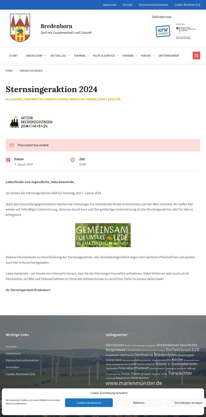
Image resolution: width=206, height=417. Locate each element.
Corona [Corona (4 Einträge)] (131, 350)
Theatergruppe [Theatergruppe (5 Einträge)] (140, 374)
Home (9, 70)
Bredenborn (57, 26)
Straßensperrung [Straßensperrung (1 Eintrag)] (113, 374)
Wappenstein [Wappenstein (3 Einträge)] (123, 378)
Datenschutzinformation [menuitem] (153, 5)
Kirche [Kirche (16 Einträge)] (177, 359)
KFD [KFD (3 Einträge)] (168, 360)
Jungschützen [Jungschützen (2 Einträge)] (158, 360)
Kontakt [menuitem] (127, 5)
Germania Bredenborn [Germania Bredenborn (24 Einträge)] (155, 354)
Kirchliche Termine (83, 99)
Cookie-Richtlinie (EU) (20, 374)
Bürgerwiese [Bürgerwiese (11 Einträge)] (115, 349)
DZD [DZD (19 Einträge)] (195, 349)
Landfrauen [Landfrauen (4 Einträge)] (136, 364)
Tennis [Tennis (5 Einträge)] (125, 374)
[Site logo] (20, 41)
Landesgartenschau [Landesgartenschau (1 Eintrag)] (120, 364)
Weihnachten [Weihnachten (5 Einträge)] (140, 378)
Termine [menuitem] (79, 55)
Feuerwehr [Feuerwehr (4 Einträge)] (113, 355)
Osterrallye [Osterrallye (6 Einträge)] (126, 368)
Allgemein (15, 99)
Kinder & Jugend (56, 99)
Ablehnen (138, 403)
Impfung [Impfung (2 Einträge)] (138, 360)
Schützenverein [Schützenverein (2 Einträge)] (157, 368)
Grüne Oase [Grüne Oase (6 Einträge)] (113, 360)
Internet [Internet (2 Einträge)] (147, 360)
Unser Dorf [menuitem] (34, 55)
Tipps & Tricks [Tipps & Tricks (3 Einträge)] (159, 374)
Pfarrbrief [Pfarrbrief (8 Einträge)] (141, 368)
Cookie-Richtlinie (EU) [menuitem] (187, 5)
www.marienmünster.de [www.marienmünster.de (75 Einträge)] (134, 382)
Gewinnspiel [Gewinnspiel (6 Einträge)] (185, 355)
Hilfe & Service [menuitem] (104, 55)
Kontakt (11, 346)
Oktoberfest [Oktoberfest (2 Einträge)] (112, 368)
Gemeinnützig (34, 99)
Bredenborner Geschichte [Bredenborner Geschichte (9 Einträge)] (177, 345)
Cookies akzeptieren (89, 403)
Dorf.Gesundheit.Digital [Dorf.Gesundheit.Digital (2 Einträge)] (153, 350)
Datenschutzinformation (22, 360)
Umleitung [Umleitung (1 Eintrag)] (110, 378)
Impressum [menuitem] (109, 5)
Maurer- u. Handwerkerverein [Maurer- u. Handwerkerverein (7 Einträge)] (176, 364)
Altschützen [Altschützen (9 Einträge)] (115, 345)
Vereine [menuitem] (128, 55)
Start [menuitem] (13, 55)
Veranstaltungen (31, 70)
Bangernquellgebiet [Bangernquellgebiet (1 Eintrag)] (147, 345)
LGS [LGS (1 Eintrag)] (153, 364)
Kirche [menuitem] (146, 55)
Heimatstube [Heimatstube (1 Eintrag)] (127, 360)
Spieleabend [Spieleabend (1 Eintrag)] (170, 368)
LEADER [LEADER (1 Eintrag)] (148, 364)
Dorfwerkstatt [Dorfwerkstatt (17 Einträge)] (178, 349)
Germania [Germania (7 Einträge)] (127, 355)
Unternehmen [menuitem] (168, 55)
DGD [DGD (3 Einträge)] (138, 350)
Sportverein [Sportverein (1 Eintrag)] (182, 368)
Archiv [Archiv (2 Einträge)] (128, 345)
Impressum (13, 353)
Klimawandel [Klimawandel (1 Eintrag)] (189, 360)
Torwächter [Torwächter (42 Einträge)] (180, 373)
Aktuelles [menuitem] (58, 55)
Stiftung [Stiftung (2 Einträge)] (191, 368)
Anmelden (12, 367)
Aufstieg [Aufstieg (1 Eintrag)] (135, 345)
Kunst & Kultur (109, 99)
